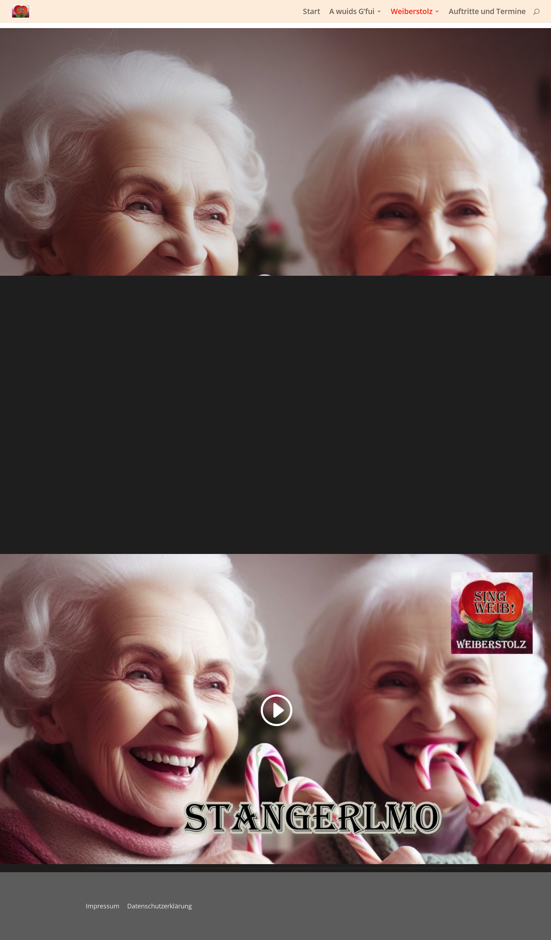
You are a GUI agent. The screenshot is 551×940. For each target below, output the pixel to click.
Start (311, 12)
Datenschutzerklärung (159, 906)
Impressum (102, 906)
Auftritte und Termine (487, 12)
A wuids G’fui (352, 12)
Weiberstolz (412, 12)
